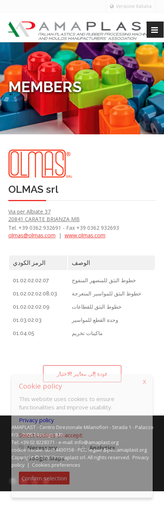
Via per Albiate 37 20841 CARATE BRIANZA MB (44, 215)
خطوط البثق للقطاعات (97, 307)
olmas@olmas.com (32, 235)
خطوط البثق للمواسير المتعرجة (106, 294)
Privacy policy (36, 420)
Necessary (42, 447)
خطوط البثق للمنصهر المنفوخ (104, 280)
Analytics (102, 447)
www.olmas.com (85, 235)
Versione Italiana (131, 6)
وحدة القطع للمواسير (95, 320)
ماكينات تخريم (87, 333)
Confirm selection (44, 478)
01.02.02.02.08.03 (35, 294)
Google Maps (46, 458)
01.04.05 (23, 333)
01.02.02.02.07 (31, 280)
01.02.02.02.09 (31, 307)
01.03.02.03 (27, 320)
